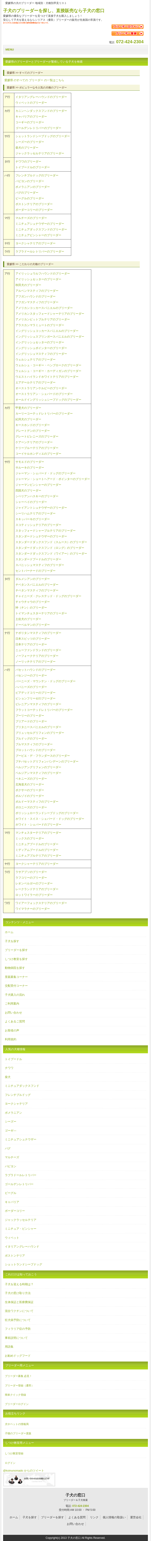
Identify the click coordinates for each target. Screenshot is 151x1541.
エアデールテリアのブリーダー (35, 382)
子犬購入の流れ (15, 994)
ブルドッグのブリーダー (31, 738)
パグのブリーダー (26, 192)
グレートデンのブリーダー (32, 430)
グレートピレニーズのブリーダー (36, 436)
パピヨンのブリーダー (29, 181)
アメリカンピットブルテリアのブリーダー (42, 319)
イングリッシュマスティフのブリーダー (41, 353)
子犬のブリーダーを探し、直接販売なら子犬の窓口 (53, 10)
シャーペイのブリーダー (31, 502)
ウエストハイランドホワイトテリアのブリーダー (46, 376)
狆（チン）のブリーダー (31, 607)
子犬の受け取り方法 (18, 1293)
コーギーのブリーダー (29, 122)
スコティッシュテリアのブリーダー (38, 525)
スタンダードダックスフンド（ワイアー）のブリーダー (51, 553)
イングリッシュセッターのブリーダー (39, 342)
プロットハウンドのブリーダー (35, 750)
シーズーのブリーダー (29, 142)
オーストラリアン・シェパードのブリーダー (44, 394)
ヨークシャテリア (16, 1103)
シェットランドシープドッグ (23, 1264)
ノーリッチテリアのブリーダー (35, 661)
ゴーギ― (10, 1130)
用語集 (9, 1346)
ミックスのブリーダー (29, 838)
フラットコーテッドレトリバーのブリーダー (44, 710)
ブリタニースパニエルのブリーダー (38, 727)
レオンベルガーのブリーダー (34, 883)
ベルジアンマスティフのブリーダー (38, 773)
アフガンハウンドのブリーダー (35, 296)
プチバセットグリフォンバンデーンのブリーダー (46, 761)
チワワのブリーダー (28, 161)
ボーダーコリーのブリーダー (34, 209)
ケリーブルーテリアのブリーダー (36, 448)
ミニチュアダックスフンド (22, 1085)
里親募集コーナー (16, 977)
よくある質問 (77, 1517)
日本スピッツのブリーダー (32, 638)
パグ (8, 1148)
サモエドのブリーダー (29, 461)
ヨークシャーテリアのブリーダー (36, 863)
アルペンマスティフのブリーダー (36, 290)
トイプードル (13, 1059)
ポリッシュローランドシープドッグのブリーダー (46, 813)
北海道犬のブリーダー (29, 784)
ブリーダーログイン (17, 1404)
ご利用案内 (12, 1003)
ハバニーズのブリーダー (31, 687)
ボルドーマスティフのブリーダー (36, 801)
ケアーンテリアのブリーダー (34, 442)
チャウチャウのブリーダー (32, 601)
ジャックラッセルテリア (20, 1220)
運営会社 (136, 1517)
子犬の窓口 (75, 1497)
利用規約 (10, 1039)
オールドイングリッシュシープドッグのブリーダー (48, 399)
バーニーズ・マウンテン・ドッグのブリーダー (45, 681)
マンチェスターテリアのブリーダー (38, 832)
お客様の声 (12, 1030)
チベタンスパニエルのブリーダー (36, 584)
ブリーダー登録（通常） (19, 1385)
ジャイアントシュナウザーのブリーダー (41, 507)
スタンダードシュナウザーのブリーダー (41, 536)
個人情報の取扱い (114, 1517)
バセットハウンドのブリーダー (35, 669)
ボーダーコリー (15, 1210)
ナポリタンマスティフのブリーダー (38, 633)
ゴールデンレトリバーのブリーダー (38, 128)
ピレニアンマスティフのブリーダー (38, 704)
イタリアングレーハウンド (22, 1246)
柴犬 (8, 1077)
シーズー (10, 1121)
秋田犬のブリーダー (28, 285)
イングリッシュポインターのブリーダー (41, 348)
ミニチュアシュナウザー (20, 1139)
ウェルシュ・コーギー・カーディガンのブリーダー (48, 371)
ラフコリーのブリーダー (31, 877)
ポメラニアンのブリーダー (32, 187)
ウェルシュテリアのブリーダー (35, 359)
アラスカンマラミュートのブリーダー (39, 325)
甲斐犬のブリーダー (28, 407)
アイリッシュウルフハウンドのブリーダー (42, 273)
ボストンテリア (15, 1255)
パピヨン (10, 1166)
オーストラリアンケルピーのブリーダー (41, 388)
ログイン (10, 1462)
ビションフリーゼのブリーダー (35, 698)
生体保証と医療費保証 (19, 1302)
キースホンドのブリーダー (32, 425)
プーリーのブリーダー (29, 715)
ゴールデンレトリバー (19, 1184)
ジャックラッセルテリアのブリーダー (39, 153)
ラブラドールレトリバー (20, 1175)
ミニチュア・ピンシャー (20, 1228)
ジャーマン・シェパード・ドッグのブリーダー (45, 473)
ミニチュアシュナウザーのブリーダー (39, 223)
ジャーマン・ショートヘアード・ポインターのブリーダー (52, 479)
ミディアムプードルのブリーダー (36, 850)
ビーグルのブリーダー (29, 198)
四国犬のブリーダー (28, 490)
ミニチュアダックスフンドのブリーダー (41, 229)
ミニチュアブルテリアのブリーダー (38, 855)
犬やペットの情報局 (17, 1424)
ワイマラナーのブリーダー (32, 908)
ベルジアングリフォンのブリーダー (38, 767)
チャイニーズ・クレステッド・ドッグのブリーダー (48, 596)
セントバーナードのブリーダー (35, 570)
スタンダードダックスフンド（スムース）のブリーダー (51, 542)
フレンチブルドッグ (18, 1094)
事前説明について (16, 1337)
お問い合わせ (13, 1012)
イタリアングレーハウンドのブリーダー (41, 97)
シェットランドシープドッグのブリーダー (42, 136)
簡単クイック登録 (15, 1394)
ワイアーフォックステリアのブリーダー (41, 903)
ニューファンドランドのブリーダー (38, 650)
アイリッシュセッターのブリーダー (38, 279)
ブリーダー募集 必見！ (18, 1376)
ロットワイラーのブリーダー (34, 895)
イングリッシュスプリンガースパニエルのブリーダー (49, 336)
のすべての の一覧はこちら (34, 80)
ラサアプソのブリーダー (31, 872)
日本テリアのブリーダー (31, 644)
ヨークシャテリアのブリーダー (35, 243)
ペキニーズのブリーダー (31, 778)
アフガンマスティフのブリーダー (36, 302)
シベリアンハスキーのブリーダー (36, 496)
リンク (94, 1517)
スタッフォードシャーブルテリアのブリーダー (45, 530)
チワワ (9, 1068)
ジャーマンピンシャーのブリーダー (38, 484)
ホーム (9, 932)
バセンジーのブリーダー (31, 675)
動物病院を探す (15, 967)
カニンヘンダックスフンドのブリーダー (41, 110)
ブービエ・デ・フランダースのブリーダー (42, 755)
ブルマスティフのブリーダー (34, 744)
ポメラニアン (13, 1112)
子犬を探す (12, 941)
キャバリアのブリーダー (31, 116)
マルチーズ (12, 1157)
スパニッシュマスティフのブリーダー (39, 565)
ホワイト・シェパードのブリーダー (38, 824)
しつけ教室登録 (14, 1453)
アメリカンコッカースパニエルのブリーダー (44, 308)
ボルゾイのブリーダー (29, 796)
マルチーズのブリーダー (31, 218)
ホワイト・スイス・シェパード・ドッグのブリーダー (49, 818)
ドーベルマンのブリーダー (32, 624)
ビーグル (10, 1193)
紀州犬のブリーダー (28, 419)
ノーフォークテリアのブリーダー (36, 655)
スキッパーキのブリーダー (32, 519)
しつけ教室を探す (16, 959)
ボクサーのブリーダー (29, 790)
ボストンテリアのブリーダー (34, 204)
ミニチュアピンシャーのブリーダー (38, 235)
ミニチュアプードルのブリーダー (36, 844)
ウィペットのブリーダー (31, 102)
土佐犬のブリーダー (28, 619)
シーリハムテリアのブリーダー (35, 513)
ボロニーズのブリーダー (31, 807)
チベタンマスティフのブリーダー (36, 590)
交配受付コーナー (16, 985)
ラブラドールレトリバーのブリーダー (39, 251)
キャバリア (12, 1202)
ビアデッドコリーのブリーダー (35, 692)
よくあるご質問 (15, 1021)
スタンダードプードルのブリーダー (38, 559)
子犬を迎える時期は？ (19, 1284)
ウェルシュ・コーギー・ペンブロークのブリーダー (48, 365)
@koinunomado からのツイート (23, 1470)
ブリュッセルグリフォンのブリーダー (39, 732)
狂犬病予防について (18, 1320)
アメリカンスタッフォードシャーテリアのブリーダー (49, 313)
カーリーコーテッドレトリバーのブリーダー (44, 413)
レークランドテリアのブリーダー (36, 889)
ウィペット (12, 1237)
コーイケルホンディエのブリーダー (38, 453)
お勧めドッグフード (18, 1355)
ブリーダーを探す (16, 950)
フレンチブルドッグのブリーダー (36, 175)
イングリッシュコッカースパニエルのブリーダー (46, 330)
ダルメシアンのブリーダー (32, 579)
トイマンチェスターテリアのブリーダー (41, 613)
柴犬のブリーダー (26, 147)
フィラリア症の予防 (18, 1328)
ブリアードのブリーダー (31, 721)
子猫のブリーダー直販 (18, 1433)
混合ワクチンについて (19, 1311)
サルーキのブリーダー (29, 467)
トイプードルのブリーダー (32, 167)
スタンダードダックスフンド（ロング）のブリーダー (49, 547)
